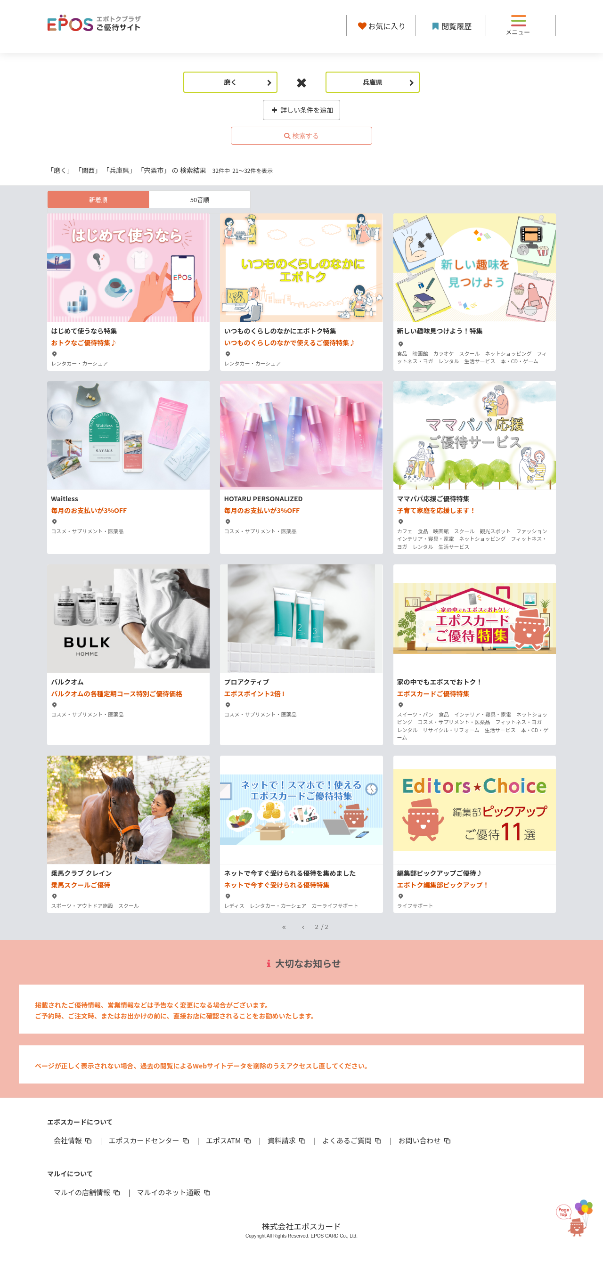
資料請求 (287, 1140)
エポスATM (229, 1140)
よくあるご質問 (352, 1140)
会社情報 (73, 1140)
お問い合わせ (425, 1140)
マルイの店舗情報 (88, 1192)
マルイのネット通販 (174, 1192)
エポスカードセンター (149, 1140)
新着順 (98, 199)
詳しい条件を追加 (302, 109)
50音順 (199, 199)
